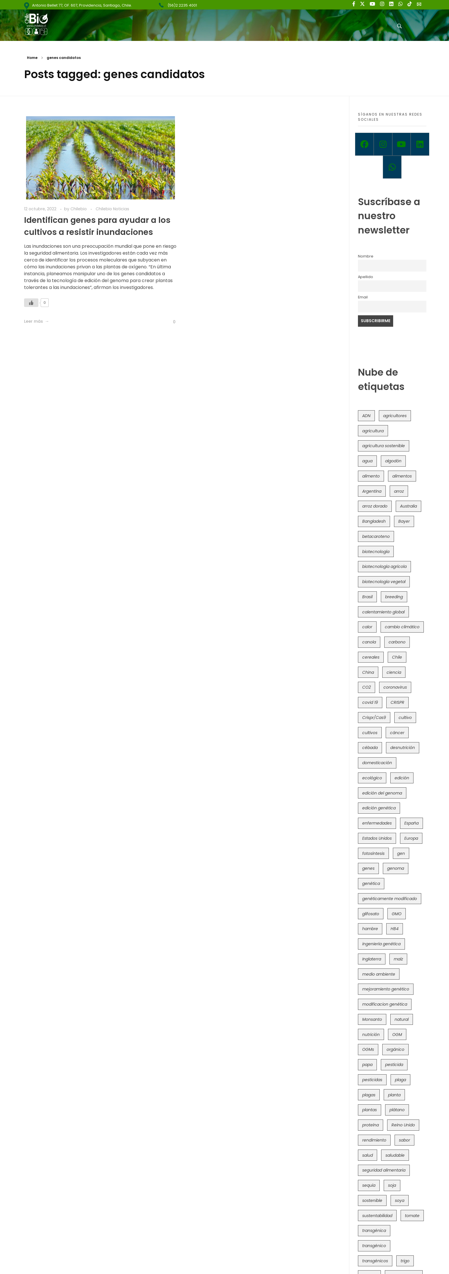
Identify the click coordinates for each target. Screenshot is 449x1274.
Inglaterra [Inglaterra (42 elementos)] (371, 959)
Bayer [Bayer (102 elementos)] (404, 521)
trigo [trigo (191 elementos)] (405, 1261)
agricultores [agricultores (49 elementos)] (395, 416)
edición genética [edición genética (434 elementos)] (379, 808)
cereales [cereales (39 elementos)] (370, 657)
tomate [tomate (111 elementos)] (412, 1215)
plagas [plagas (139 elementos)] (368, 1095)
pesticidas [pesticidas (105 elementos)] (372, 1080)
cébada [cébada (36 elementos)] (370, 747)
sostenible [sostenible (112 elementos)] (372, 1200)
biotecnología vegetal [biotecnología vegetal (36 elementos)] (383, 582)
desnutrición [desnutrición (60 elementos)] (402, 747)
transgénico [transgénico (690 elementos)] (374, 1246)
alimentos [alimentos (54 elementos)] (402, 476)
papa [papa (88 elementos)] (367, 1064)
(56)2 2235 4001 (182, 5)
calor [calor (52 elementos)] (367, 627)
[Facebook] (364, 144)
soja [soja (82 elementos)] (392, 1185)
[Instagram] (383, 144)
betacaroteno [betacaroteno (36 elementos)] (376, 536)
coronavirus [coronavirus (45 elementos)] (395, 687)
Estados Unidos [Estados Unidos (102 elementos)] (377, 838)
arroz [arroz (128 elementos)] (399, 491)
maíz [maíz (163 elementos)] (398, 959)
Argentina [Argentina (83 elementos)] (371, 491)
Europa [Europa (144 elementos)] (411, 838)
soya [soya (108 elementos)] (399, 1200)
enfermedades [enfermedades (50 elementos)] (377, 823)
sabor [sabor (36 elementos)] (404, 1140)
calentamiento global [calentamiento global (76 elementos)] (383, 612)
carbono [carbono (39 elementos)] (397, 642)
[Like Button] (31, 302)
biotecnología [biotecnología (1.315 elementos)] (375, 551)
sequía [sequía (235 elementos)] (368, 1185)
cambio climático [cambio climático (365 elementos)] (402, 627)
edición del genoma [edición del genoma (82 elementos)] (382, 793)
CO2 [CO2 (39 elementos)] (366, 687)
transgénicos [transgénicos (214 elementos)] (375, 1261)
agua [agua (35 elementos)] (367, 461)
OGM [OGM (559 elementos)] (397, 1034)
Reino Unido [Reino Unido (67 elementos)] (403, 1125)
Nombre (365, 256)
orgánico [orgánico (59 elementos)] (395, 1049)
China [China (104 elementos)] (368, 672)
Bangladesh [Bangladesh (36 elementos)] (374, 521)
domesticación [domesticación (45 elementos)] (377, 763)
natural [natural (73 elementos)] (402, 1019)
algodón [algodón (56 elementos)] (393, 461)
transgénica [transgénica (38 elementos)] (374, 1230)
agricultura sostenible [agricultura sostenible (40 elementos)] (383, 446)
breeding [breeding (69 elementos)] (394, 597)
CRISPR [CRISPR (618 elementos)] (397, 702)
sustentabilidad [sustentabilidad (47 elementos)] (377, 1215)
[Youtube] (401, 144)
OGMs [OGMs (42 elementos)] (368, 1049)
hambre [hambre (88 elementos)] (370, 929)
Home (32, 57)
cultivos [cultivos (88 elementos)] (369, 733)
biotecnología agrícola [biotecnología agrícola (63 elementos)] (384, 566)
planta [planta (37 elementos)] (394, 1095)
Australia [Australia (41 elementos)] (408, 506)
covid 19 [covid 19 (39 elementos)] (370, 702)
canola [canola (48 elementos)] (369, 642)
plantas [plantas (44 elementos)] (369, 1110)
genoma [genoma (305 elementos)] (395, 868)
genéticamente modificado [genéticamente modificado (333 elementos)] (389, 898)
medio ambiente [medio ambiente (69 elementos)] (378, 974)
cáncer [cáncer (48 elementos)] (397, 733)
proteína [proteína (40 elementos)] (370, 1125)
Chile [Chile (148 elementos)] (397, 657)
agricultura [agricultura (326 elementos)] (373, 431)
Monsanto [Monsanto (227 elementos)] (372, 1019)
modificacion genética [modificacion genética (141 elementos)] (384, 1004)
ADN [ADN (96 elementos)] (366, 416)
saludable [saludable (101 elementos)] (395, 1155)
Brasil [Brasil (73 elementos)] (367, 597)
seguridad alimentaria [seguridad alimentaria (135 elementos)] (383, 1170)
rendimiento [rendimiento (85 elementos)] (374, 1140)
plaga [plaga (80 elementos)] (400, 1080)
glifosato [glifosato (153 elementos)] (370, 914)
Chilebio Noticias (112, 209)
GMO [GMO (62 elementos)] (396, 914)
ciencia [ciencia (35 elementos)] (394, 672)
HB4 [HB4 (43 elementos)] (395, 929)
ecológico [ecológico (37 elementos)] (372, 778)
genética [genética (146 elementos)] (371, 883)
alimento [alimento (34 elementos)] (371, 476)
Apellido (365, 276)
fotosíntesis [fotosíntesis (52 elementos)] (373, 853)
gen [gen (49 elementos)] (401, 853)
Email (363, 297)
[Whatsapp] (392, 167)
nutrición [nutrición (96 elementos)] (371, 1034)
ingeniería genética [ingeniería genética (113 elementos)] (381, 944)
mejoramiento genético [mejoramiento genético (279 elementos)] (385, 989)
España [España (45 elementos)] (411, 823)
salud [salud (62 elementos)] (367, 1155)
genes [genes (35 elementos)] (368, 868)
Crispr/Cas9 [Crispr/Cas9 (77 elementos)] (374, 717)
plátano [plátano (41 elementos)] (397, 1110)
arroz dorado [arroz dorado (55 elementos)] (374, 506)
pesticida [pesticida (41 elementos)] (394, 1064)
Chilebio (79, 209)
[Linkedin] (420, 144)
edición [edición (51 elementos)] (402, 778)
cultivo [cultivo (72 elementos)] (405, 717)
